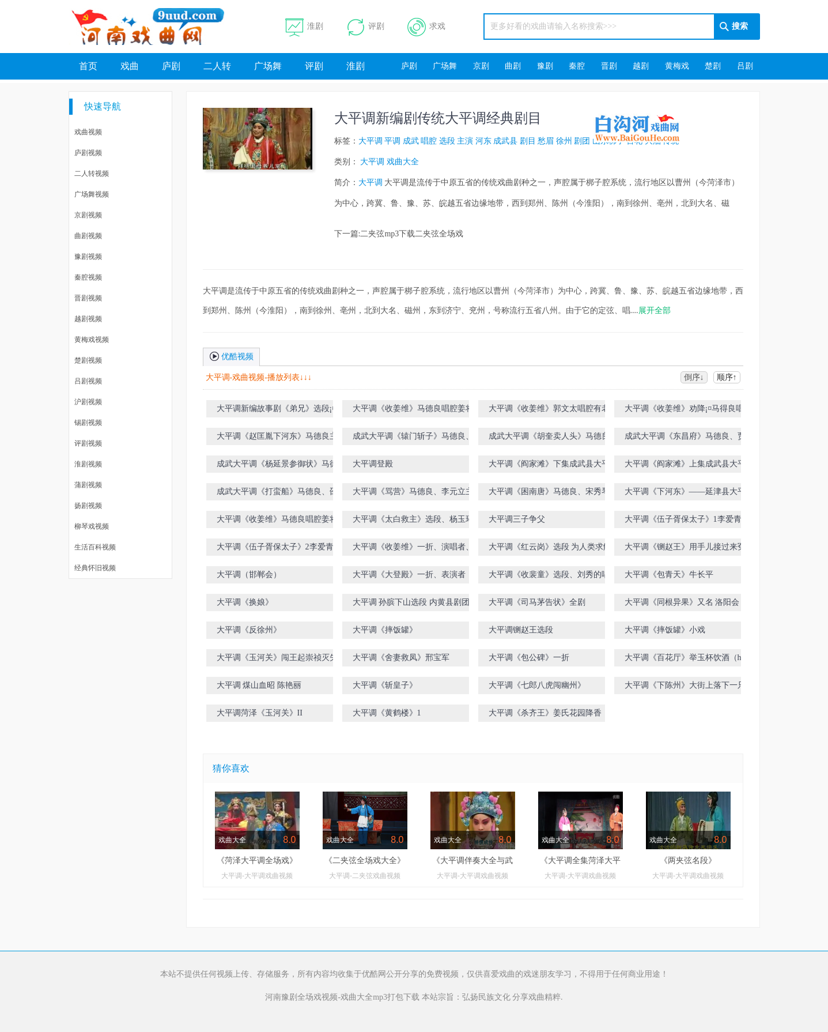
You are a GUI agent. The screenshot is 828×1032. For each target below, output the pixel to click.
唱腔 (429, 141)
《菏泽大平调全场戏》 (257, 860)
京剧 (481, 66)
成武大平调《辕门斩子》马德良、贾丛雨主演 (425, 438)
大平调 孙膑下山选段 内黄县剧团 (411, 602)
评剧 (365, 27)
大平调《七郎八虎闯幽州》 (537, 685)
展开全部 (654, 310)
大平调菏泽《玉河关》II (260, 713)
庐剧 (171, 66)
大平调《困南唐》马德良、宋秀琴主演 (557, 491)
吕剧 (745, 66)
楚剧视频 (88, 360)
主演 (465, 141)
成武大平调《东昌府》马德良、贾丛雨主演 (697, 438)
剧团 (582, 141)
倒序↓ (694, 377)
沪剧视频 (88, 402)
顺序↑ (727, 377)
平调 (392, 141)
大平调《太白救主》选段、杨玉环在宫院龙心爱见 (425, 521)
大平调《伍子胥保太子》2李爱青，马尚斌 (291, 547)
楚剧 (713, 66)
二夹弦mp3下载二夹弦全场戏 (411, 233)
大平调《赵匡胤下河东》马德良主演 (281, 436)
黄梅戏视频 (91, 340)
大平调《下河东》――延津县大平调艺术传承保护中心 (697, 493)
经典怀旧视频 (95, 568)
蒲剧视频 (88, 485)
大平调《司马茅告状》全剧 (537, 602)
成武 (411, 141)
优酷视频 (231, 356)
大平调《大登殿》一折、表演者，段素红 (425, 574)
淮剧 (304, 27)
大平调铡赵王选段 (521, 630)
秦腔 (577, 66)
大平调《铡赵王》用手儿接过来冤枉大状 (697, 547)
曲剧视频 (88, 236)
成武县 (505, 141)
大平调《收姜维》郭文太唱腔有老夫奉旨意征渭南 (561, 410)
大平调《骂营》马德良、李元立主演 (417, 491)
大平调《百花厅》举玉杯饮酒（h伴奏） (695, 657)
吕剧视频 (88, 381)
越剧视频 (88, 319)
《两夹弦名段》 (688, 860)
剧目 (528, 141)
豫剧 (545, 66)
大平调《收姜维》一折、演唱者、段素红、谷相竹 (421, 549)
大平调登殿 (373, 463)
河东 (483, 141)
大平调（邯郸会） (249, 574)
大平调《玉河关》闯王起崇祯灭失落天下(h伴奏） (289, 659)
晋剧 (609, 66)
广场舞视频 (91, 194)
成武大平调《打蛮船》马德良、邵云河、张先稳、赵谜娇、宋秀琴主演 (289, 493)
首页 (88, 66)
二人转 (217, 66)
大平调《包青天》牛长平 (669, 574)
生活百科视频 (95, 547)
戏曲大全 (403, 161)
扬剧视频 (88, 506)
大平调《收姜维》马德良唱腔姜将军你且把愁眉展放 (425, 410)
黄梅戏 (677, 66)
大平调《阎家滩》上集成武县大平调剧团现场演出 (697, 466)
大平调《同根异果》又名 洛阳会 (682, 602)
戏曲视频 (88, 132)
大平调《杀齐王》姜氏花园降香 (545, 713)
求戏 (426, 27)
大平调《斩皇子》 (385, 685)
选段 (447, 141)
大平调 (370, 141)
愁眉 (546, 141)
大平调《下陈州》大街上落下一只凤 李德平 (698, 687)
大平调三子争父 (517, 519)
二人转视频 (91, 174)
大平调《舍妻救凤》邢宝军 (401, 657)
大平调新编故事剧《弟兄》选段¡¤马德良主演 (289, 410)
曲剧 (513, 66)
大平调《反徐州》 (249, 630)
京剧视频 (88, 215)
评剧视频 (88, 443)
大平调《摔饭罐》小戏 (665, 630)
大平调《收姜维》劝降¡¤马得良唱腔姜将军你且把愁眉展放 (697, 410)
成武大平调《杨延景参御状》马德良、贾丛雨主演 (289, 466)
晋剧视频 (88, 298)
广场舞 (268, 66)
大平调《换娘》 (245, 602)
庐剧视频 (88, 153)
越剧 (641, 66)
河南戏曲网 (162, 26)
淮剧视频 (88, 464)
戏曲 (129, 66)
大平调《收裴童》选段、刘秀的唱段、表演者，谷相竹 (561, 576)
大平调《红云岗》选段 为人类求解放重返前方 (562, 549)
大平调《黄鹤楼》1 (387, 713)
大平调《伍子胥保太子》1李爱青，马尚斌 (699, 519)
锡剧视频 (88, 423)
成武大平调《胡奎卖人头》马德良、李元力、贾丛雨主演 (561, 438)
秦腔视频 (88, 277)
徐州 (564, 141)
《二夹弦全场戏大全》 (364, 860)
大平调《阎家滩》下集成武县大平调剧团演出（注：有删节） (561, 466)
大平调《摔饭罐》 (385, 630)
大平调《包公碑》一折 (529, 657)
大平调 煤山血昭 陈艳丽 (259, 685)
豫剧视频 (88, 257)
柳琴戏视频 (91, 526)
